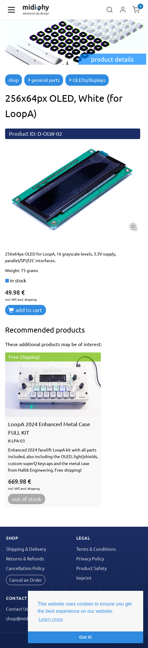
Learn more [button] (50, 619)
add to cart (25, 310)
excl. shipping (27, 299)
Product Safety (91, 568)
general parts (44, 80)
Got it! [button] (85, 637)
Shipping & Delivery (26, 549)
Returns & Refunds (25, 558)
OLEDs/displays (87, 80)
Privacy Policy (90, 558)
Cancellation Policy (25, 568)
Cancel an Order (25, 580)
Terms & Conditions (96, 549)
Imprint (84, 578)
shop (13, 80)
